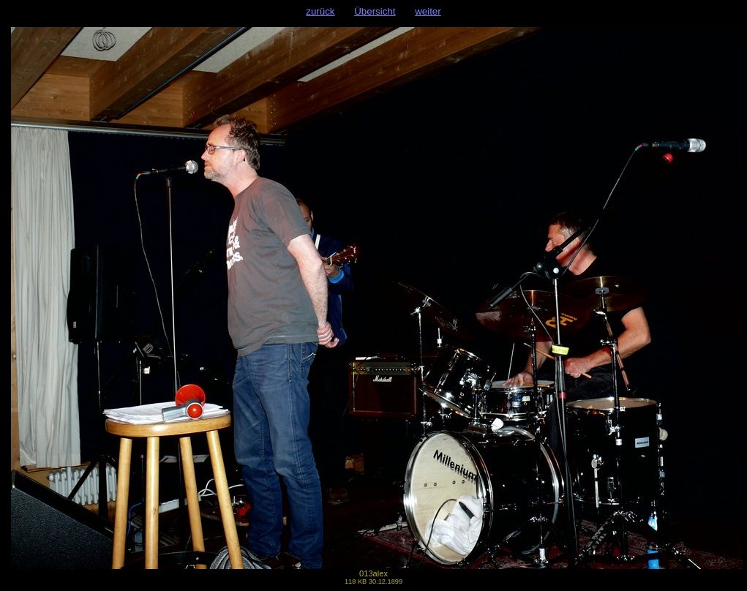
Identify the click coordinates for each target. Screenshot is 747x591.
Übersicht (374, 11)
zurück (320, 11)
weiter (428, 11)
